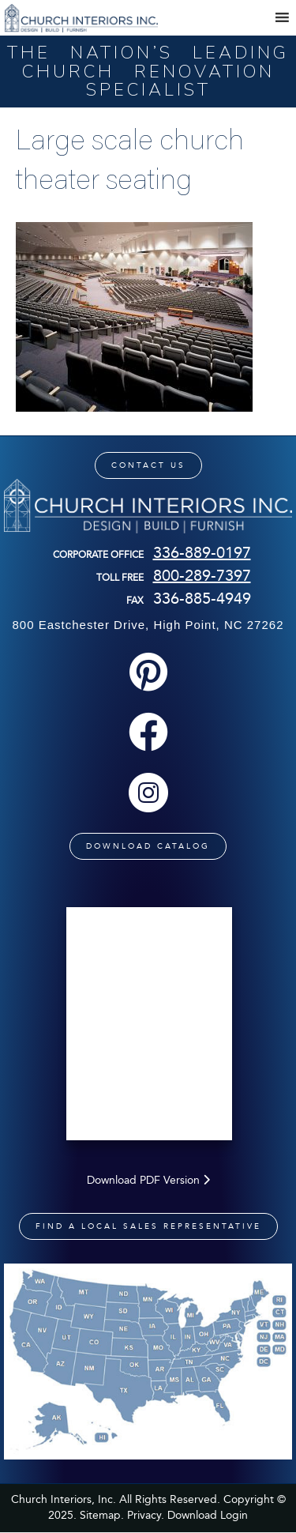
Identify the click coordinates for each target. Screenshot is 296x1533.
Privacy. (145, 1515)
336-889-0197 (202, 552)
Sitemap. (102, 1515)
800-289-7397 (202, 575)
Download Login (207, 1515)
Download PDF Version (148, 1180)
